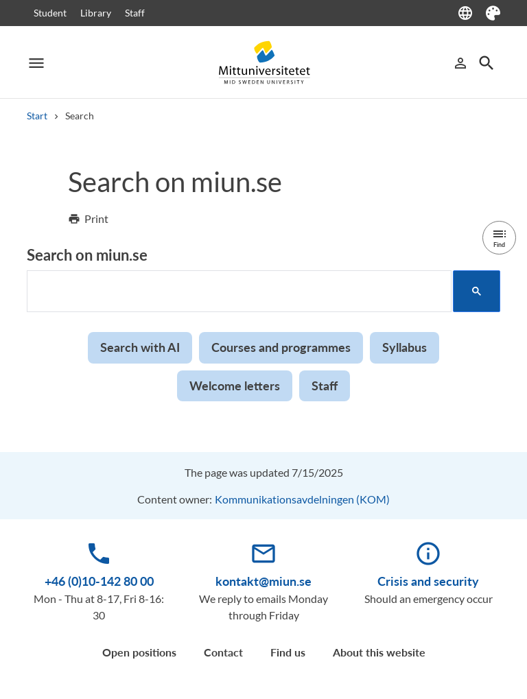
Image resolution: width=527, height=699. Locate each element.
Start (37, 115)
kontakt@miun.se (263, 581)
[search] (238, 292)
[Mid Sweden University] (263, 63)
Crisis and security (428, 581)
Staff (135, 13)
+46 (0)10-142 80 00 (99, 581)
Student (50, 13)
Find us (287, 652)
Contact (223, 652)
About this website (379, 652)
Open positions (139, 652)
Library (95, 13)
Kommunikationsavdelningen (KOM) (302, 499)
